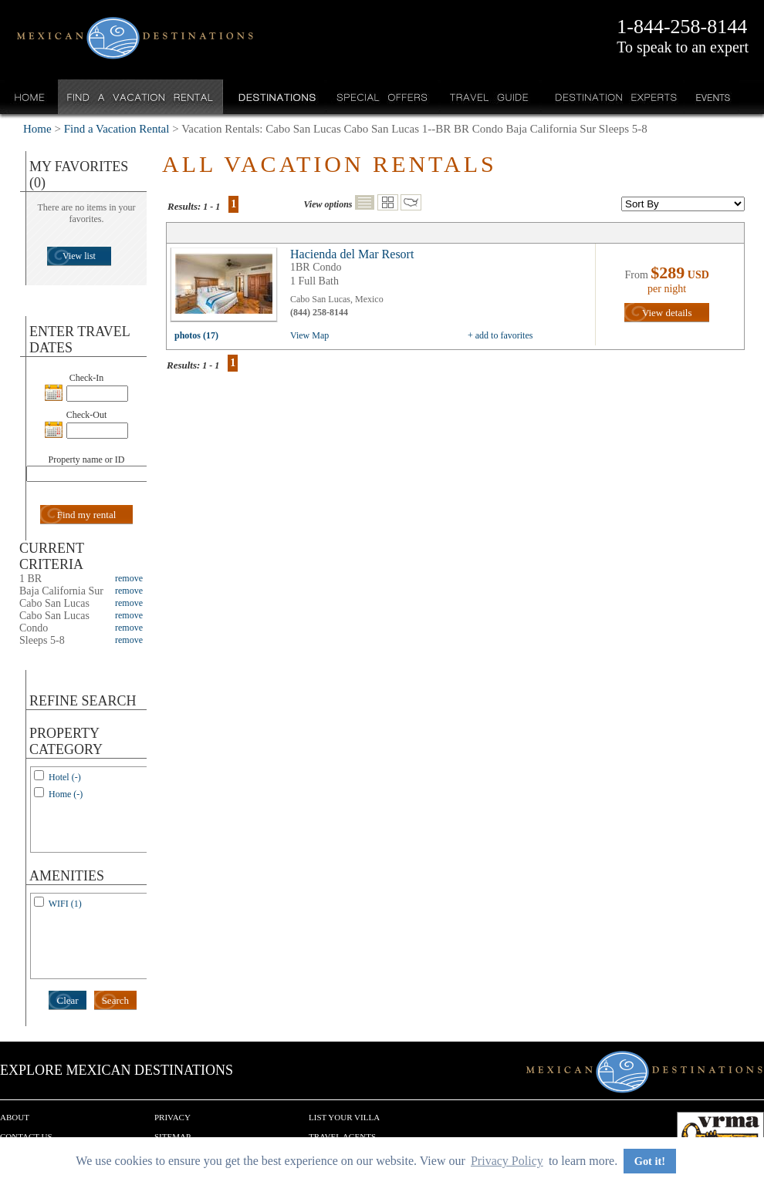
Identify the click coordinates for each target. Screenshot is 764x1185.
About (14, 1117)
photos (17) (196, 335)
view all (227, 288)
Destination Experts (612, 96)
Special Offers (382, 96)
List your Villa (344, 1117)
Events (712, 96)
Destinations (275, 96)
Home (30, 96)
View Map (309, 335)
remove (129, 578)
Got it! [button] (649, 1161)
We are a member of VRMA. (720, 1135)
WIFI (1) (65, 903)
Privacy (172, 1117)
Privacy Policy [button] (507, 1160)
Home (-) (66, 794)
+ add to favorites (500, 335)
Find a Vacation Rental (141, 96)
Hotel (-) (65, 777)
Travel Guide (490, 96)
